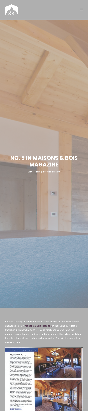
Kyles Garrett (53, 169)
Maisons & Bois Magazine (38, 319)
